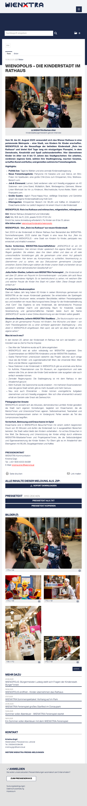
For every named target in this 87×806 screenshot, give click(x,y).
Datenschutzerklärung (15, 789)
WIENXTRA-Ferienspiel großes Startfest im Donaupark (33, 707)
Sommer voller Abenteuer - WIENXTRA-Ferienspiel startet (34, 714)
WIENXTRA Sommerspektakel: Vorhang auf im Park (31, 699)
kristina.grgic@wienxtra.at (23, 465)
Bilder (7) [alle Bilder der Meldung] (11, 515)
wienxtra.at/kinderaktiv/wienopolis (37, 224)
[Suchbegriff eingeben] (31, 33)
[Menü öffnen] (79, 9)
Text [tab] (9, 54)
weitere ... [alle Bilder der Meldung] (77, 669)
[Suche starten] (55, 33)
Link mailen (76, 474)
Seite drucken (16, 474)
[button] (77, 33)
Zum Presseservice (21, 778)
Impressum (11, 791)
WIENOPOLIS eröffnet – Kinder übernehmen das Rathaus (34, 692)
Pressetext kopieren (44, 506)
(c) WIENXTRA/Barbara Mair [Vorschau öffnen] (43, 130)
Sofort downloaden (43, 486)
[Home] (24, 5)
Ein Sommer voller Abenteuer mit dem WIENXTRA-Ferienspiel (36, 721)
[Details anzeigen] (79, 571)
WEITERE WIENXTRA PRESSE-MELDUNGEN (24, 752)
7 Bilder (20, 60)
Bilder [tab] (16, 54)
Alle (7, 45)
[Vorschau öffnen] (43, 102)
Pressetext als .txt (43, 501)
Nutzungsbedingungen (16, 786)
